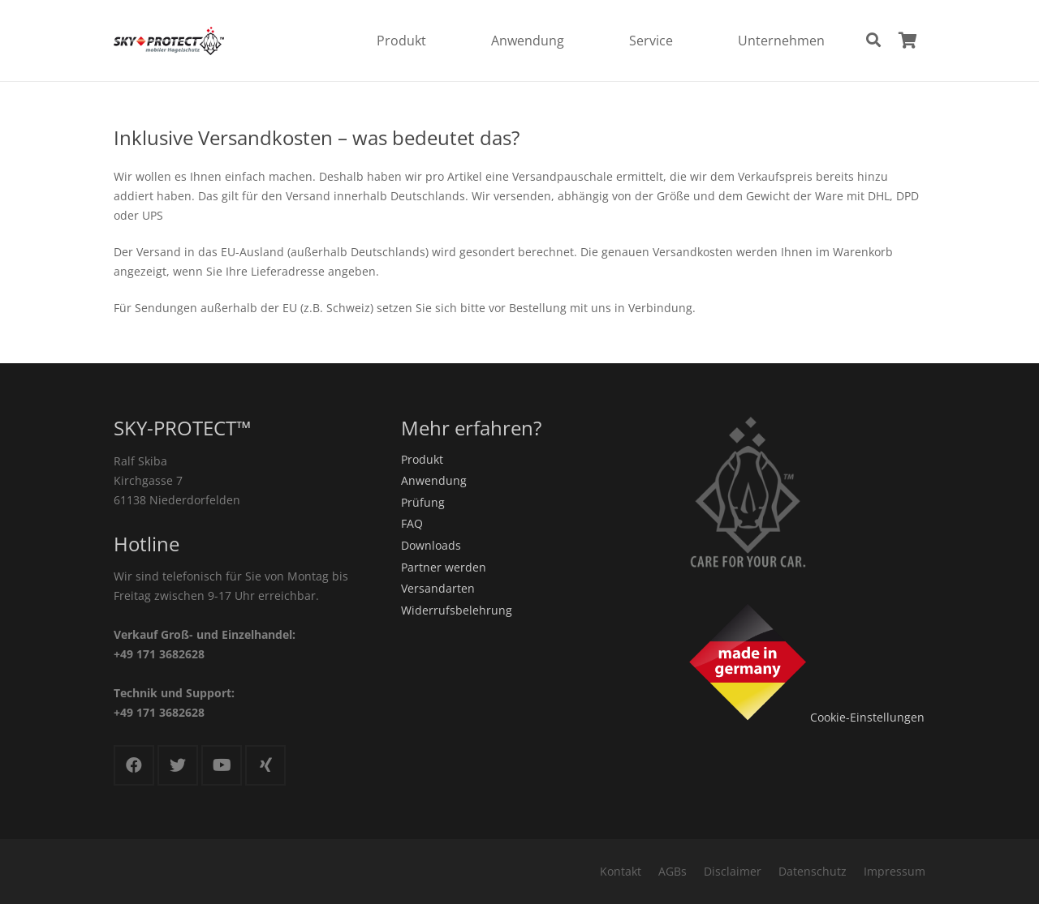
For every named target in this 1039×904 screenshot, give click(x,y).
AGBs (672, 871)
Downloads (431, 545)
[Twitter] (177, 765)
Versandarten (438, 588)
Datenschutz (812, 871)
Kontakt (620, 871)
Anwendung (434, 480)
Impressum (894, 871)
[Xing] (265, 765)
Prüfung (423, 502)
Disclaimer (732, 871)
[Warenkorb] (907, 40)
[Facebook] (134, 765)
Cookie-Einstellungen (867, 717)
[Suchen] (873, 40)
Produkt (422, 459)
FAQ (412, 523)
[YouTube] (221, 765)
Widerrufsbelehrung (456, 610)
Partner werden (443, 567)
